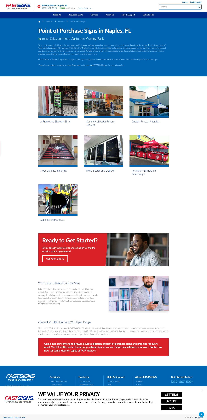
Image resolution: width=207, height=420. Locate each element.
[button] (201, 414)
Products (57, 15)
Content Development (59, 381)
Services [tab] (55, 377)
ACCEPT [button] (172, 401)
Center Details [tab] (85, 8)
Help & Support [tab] (116, 377)
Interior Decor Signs (87, 384)
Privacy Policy (8, 417)
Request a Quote (76, 15)
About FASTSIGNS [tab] (146, 377)
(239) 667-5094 (49, 8)
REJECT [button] (172, 408)
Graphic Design (56, 384)
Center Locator (196, 2)
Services (94, 15)
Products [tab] (83, 377)
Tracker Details (20, 417)
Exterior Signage (85, 381)
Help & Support (128, 15)
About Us (110, 15)
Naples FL (49, 21)
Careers (185, 2)
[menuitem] (57, 15)
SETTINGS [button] (171, 395)
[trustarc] (199, 417)
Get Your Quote (55, 259)
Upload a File (148, 15)
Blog (109, 384)
